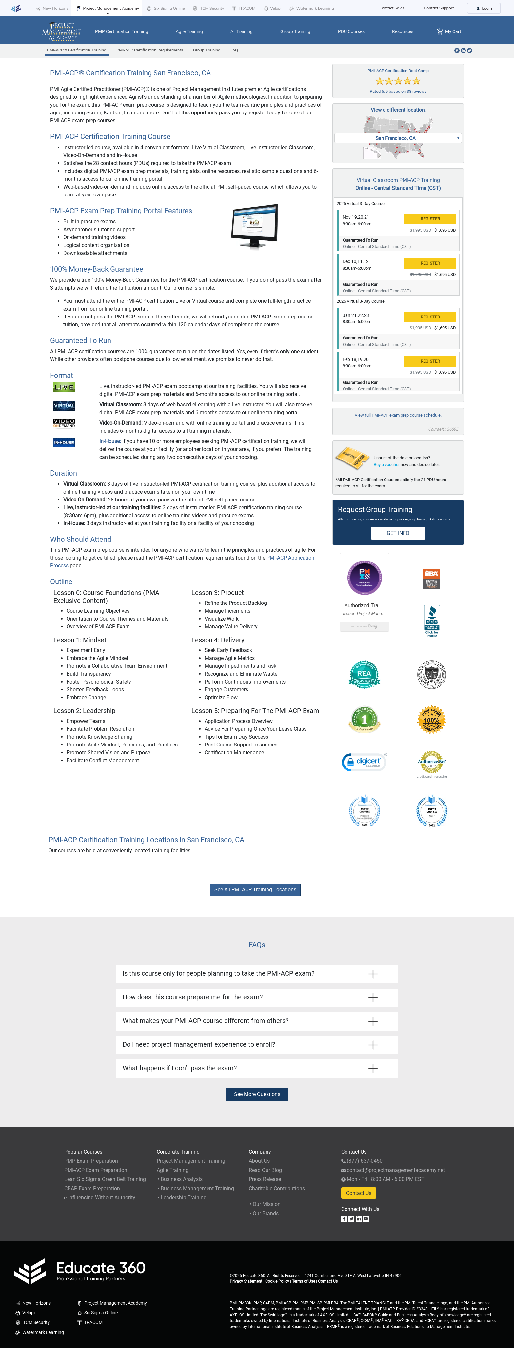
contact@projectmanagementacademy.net (393, 1170)
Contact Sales (391, 7)
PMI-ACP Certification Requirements (149, 50)
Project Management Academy (107, 8)
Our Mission (265, 1204)
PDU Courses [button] (351, 31)
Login (484, 8)
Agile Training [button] (189, 31)
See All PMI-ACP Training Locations (255, 890)
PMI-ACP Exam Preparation (95, 1170)
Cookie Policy (277, 1281)
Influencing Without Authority (99, 1198)
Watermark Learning (311, 8)
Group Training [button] (295, 31)
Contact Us (358, 1193)
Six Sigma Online (165, 8)
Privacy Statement (246, 1281)
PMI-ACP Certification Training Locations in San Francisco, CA (146, 840)
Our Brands (264, 1213)
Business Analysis (180, 1179)
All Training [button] (241, 31)
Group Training (206, 50)
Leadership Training (182, 1198)
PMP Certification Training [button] (121, 31)
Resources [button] (402, 31)
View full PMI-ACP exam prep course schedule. (398, 415)
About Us (259, 1161)
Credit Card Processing (432, 776)
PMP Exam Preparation (91, 1161)
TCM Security (207, 8)
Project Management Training (191, 1161)
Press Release (265, 1179)
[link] (364, 764)
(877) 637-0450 (362, 1161)
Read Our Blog (265, 1170)
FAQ (234, 50)
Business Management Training (195, 1188)
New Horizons (51, 8)
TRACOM (243, 8)
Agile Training (172, 1170)
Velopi (271, 8)
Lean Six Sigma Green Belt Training (105, 1179)
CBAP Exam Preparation (92, 1188)
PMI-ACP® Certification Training (77, 52)
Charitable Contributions (277, 1188)
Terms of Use (303, 1281)
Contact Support (439, 7)
